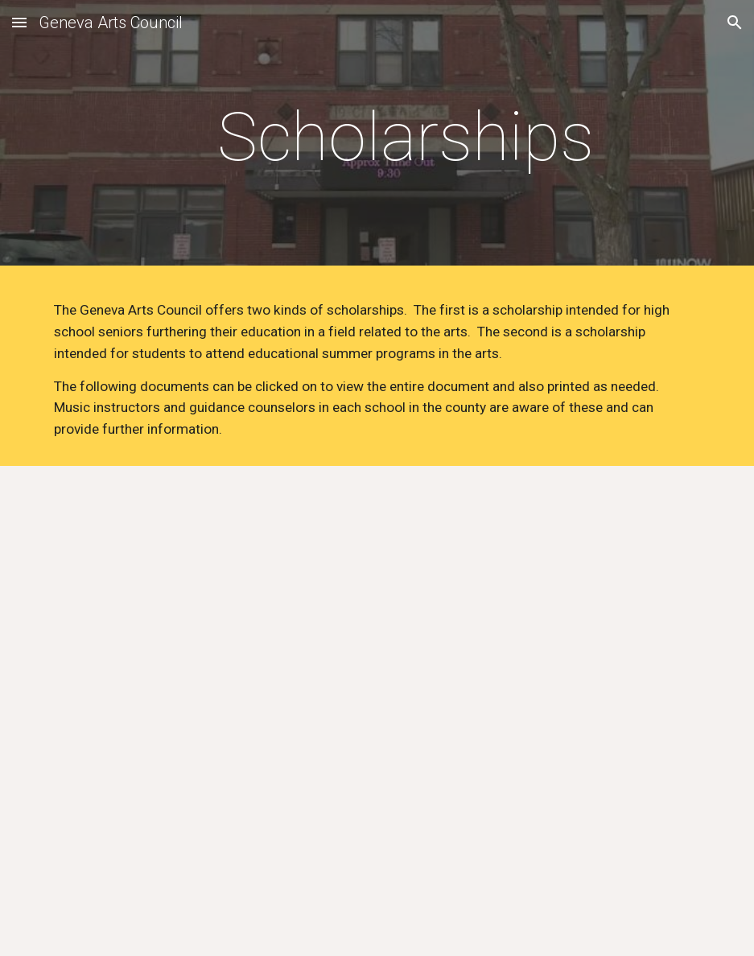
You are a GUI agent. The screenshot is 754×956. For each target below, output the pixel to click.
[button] (19, 22)
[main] (405, 137)
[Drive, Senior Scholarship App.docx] (208, 697)
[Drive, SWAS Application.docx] (546, 711)
